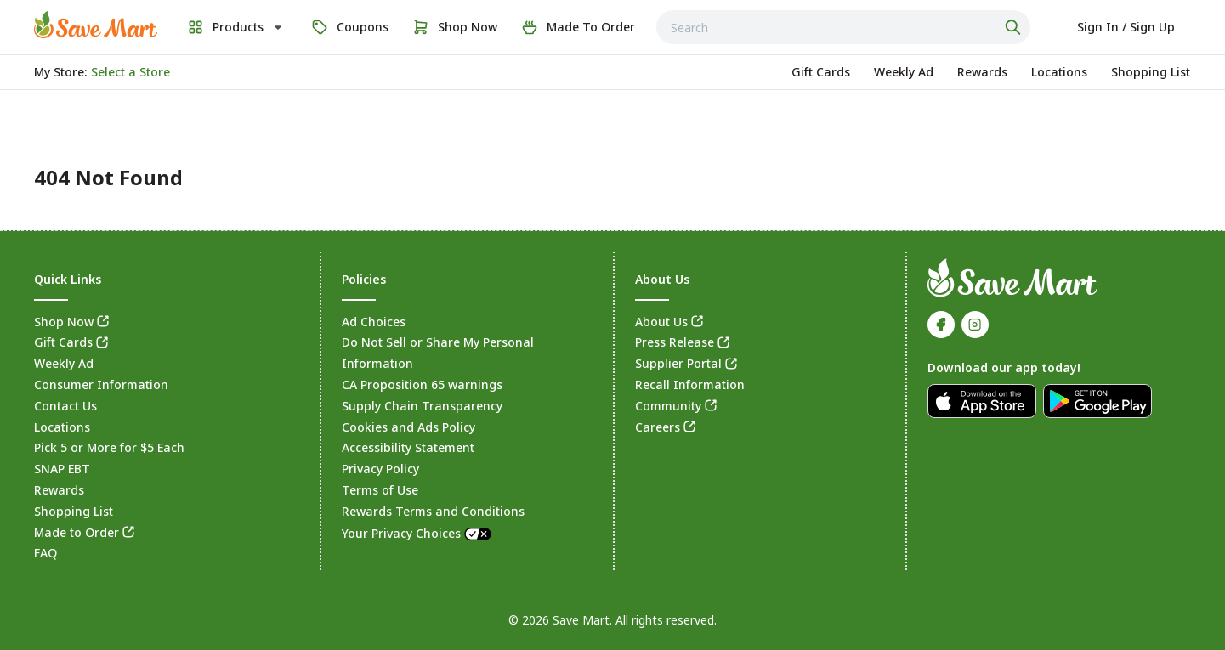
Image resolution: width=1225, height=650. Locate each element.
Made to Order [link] (76, 532)
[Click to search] (1015, 27)
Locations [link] (62, 427)
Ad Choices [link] (373, 322)
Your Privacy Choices (417, 533)
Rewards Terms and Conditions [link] (433, 511)
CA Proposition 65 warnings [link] (422, 384)
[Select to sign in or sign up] (1126, 27)
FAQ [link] (45, 553)
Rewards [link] (59, 490)
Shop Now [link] (64, 322)
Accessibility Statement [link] (408, 447)
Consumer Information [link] (101, 384)
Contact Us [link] (65, 406)
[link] (95, 24)
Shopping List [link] (73, 511)
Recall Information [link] (690, 384)
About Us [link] (661, 322)
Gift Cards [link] (63, 342)
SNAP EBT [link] (62, 469)
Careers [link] (657, 427)
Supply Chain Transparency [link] (422, 406)
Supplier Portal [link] (678, 363)
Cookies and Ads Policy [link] (408, 427)
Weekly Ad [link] (64, 363)
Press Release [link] (674, 342)
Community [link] (668, 406)
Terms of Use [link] (380, 490)
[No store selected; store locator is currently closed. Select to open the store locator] (130, 72)
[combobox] (843, 27)
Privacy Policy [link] (380, 469)
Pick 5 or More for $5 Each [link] (109, 447)
